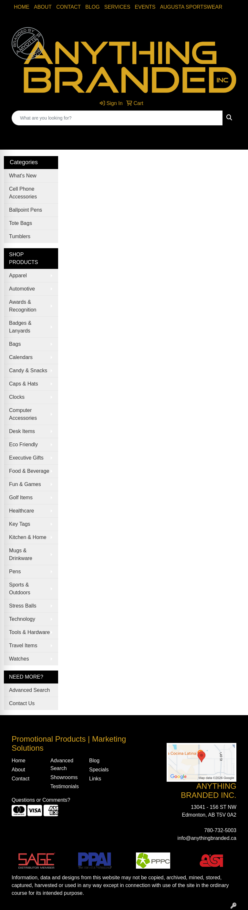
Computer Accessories (23, 414)
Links (95, 778)
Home (21, 7)
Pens (15, 571)
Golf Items (21, 497)
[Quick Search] (117, 118)
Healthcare (21, 510)
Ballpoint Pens (25, 210)
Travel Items (23, 645)
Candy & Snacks (28, 370)
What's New (22, 175)
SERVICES (117, 7)
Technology (22, 619)
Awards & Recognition (22, 305)
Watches (19, 658)
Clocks (17, 397)
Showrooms (64, 777)
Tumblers (19, 236)
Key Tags (19, 524)
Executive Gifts (26, 457)
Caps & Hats (23, 383)
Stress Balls (22, 605)
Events (145, 7)
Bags (15, 344)
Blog (92, 7)
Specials (98, 769)
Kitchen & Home (27, 537)
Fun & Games (25, 484)
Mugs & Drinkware (20, 554)
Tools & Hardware (29, 632)
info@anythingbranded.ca (206, 838)
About (43, 7)
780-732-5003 (220, 830)
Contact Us (22, 703)
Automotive (22, 288)
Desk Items (22, 431)
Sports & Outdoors (19, 588)
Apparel (18, 275)
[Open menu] (235, 139)
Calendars (21, 357)
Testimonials (64, 786)
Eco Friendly (23, 444)
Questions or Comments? (41, 800)
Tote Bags (20, 223)
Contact (68, 7)
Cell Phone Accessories (23, 192)
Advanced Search (29, 690)
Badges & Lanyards (20, 326)
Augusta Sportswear (191, 7)
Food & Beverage (29, 471)
